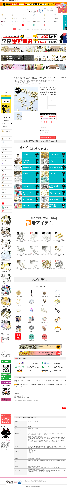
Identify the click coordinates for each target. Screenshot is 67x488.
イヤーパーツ (4, 145)
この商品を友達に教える (45, 130)
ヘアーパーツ (14, 18)
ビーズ (35, 18)
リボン (3, 21)
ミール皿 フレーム (5, 131)
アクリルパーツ (36, 21)
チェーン (45, 18)
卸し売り (4, 203)
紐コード (56, 18)
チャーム (24, 18)
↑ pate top (64, 407)
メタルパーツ (4, 149)
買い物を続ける (43, 127)
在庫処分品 (4, 207)
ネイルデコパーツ (26, 21)
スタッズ (25, 75)
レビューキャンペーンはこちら (61, 8)
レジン (3, 134)
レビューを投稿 (43, 133)
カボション (46, 21)
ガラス (56, 21)
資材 (3, 196)
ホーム (15, 75)
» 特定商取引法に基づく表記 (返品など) (46, 125)
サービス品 (4, 211)
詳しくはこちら (5, 113)
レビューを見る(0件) (44, 132)
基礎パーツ (4, 142)
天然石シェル (14, 21)
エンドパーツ (4, 18)
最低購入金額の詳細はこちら (65, 22)
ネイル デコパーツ (20, 75)
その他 (3, 200)
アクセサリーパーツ (5, 138)
